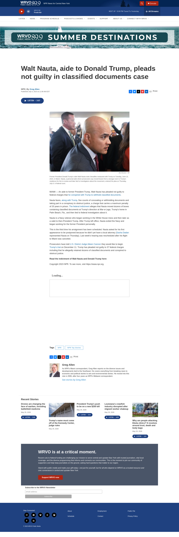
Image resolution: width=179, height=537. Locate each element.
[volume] (28, 16)
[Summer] (89, 42)
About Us (117, 24)
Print (155, 96)
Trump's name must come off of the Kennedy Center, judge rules (61, 428)
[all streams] (152, 16)
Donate (154, 6)
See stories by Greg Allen (74, 384)
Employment (102, 516)
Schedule (71, 521)
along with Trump (69, 205)
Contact (100, 521)
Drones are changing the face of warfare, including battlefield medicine (33, 411)
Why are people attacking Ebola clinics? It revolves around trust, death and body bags (144, 429)
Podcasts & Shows (73, 24)
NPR (60, 353)
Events (91, 24)
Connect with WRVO (137, 24)
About (70, 516)
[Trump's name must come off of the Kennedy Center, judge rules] (61, 415)
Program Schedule (49, 24)
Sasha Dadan (122, 238)
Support (104, 24)
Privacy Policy (133, 521)
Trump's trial (55, 252)
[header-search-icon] (143, 6)
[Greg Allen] (55, 375)
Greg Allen (34, 94)
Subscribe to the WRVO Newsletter (40, 493)
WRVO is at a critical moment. (67, 457)
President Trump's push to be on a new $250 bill (88, 410)
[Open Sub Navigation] (27, 24)
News (32, 24)
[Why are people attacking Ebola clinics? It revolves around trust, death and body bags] (145, 415)
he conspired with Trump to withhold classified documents (94, 200)
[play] (21, 16)
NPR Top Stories (74, 353)
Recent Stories (30, 404)
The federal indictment (79, 211)
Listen (22, 24)
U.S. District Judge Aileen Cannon (85, 249)
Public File (131, 516)
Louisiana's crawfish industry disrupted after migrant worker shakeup (116, 411)
